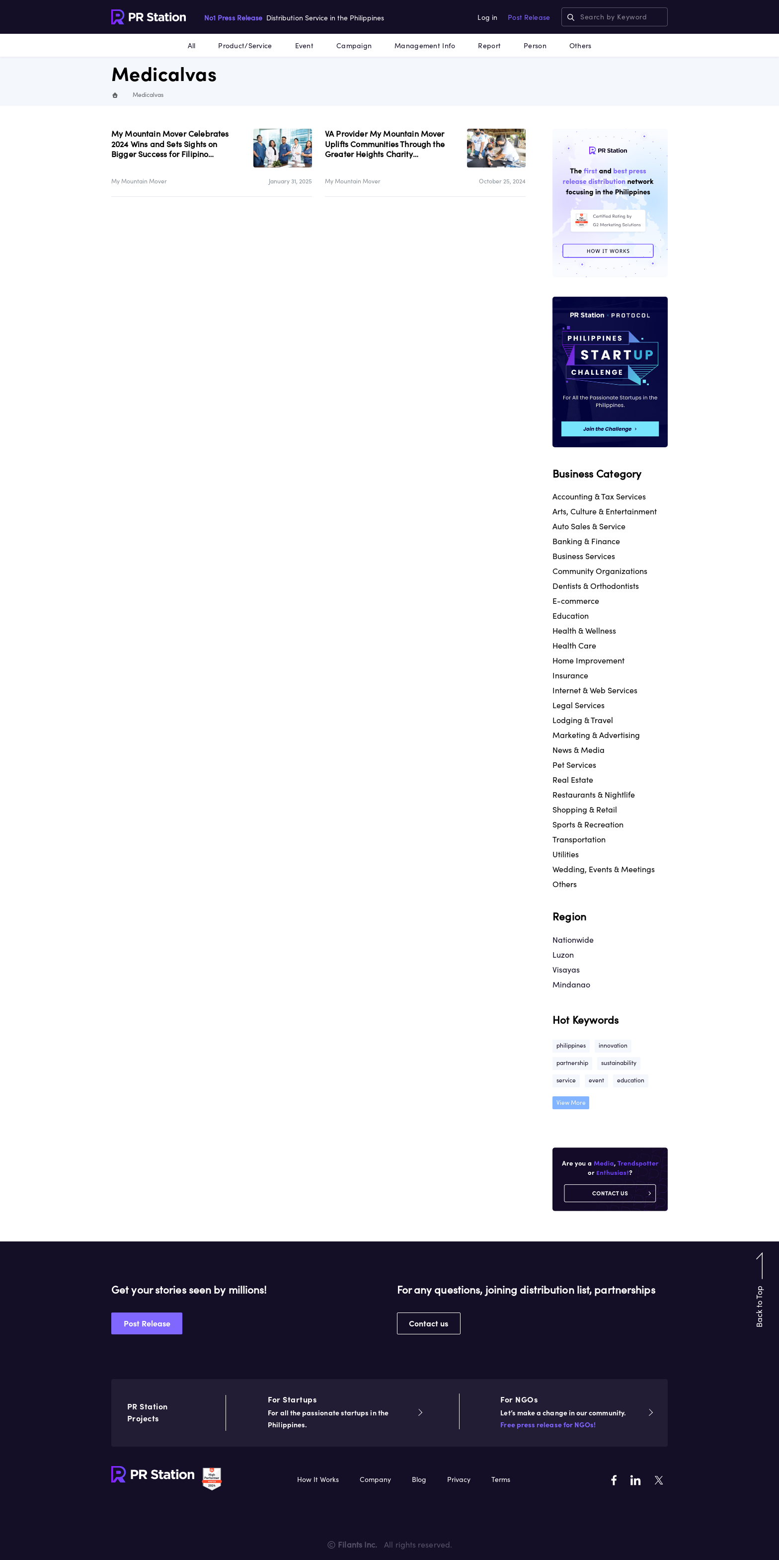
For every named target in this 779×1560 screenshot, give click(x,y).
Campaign (354, 45)
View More (571, 1102)
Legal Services (578, 705)
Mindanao (571, 984)
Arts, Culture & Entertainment (604, 511)
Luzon (563, 955)
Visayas (566, 970)
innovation (613, 1045)
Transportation (579, 839)
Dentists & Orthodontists (595, 586)
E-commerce (575, 601)
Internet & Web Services (594, 690)
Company (375, 1479)
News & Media (578, 750)
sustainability (618, 1063)
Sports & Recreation (587, 824)
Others (580, 45)
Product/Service (245, 45)
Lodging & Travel (582, 720)
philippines (571, 1045)
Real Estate (572, 780)
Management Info (424, 45)
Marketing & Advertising (596, 735)
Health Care (574, 646)
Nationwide (573, 940)
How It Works (318, 1479)
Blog (419, 1479)
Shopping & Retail (584, 810)
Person (535, 45)
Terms (500, 1479)
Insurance (570, 675)
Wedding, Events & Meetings (603, 869)
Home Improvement (588, 660)
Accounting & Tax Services (599, 496)
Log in (487, 17)
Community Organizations (599, 571)
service (566, 1080)
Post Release (529, 17)
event (596, 1080)
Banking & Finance (586, 541)
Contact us (428, 1323)
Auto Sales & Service (588, 526)
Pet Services (574, 765)
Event (304, 45)
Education (570, 616)
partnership (572, 1063)
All (192, 45)
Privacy (458, 1479)
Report (489, 45)
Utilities (565, 854)
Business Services (583, 556)
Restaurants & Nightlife (593, 795)
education (630, 1080)
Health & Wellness (584, 631)
